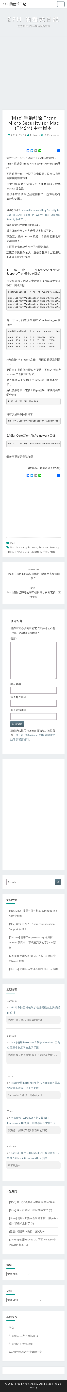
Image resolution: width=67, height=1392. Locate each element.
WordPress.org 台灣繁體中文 (25, 1351)
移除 (52, 551)
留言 (13, 638)
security (54, 547)
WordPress (45, 1383)
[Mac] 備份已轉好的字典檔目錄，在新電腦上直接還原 (33, 592)
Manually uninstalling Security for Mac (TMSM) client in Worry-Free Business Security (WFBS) (33, 214)
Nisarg (33, 1387)
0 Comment (52, 135)
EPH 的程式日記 (14, 4)
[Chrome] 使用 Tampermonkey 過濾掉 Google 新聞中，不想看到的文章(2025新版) (32, 942)
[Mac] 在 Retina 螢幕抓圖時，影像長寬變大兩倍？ (33, 574)
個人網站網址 (18, 710)
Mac (12, 543)
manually (21, 547)
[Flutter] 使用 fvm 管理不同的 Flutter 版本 (33, 969)
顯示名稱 (15, 684)
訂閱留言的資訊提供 (21, 1343)
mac (12, 547)
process (32, 547)
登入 (11, 1327)
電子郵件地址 (18, 697)
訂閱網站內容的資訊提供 (23, 1335)
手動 (45, 551)
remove (43, 547)
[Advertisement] (33, 74)
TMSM (9, 551)
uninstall (36, 551)
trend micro (22, 551)
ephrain (35, 135)
